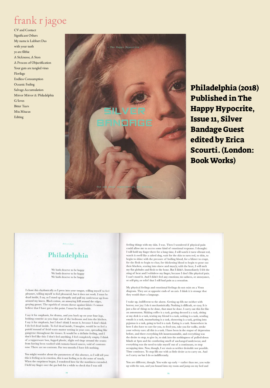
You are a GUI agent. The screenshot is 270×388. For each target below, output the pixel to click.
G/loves (19, 100)
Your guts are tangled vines (31, 68)
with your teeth (24, 46)
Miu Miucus (22, 111)
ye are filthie (21, 51)
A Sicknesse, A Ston (27, 57)
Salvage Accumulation (28, 89)
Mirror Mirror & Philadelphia (34, 95)
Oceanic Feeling (24, 84)
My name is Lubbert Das (30, 41)
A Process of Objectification (32, 62)
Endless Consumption (28, 79)
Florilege (19, 73)
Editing (18, 117)
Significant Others (26, 35)
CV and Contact (25, 30)
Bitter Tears (21, 106)
